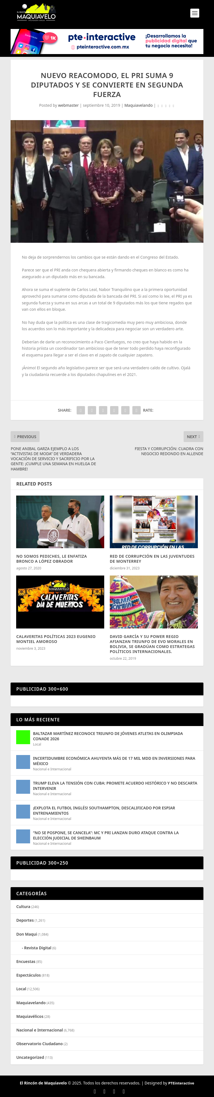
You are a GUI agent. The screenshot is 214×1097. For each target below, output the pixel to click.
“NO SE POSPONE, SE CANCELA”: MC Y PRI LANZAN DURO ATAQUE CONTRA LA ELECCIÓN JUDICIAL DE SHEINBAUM (106, 835)
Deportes (25, 920)
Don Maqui (26, 934)
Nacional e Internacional (52, 769)
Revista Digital (38, 947)
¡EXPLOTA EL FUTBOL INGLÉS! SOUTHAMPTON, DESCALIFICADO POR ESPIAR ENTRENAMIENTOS (104, 810)
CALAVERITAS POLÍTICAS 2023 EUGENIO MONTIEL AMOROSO (56, 639)
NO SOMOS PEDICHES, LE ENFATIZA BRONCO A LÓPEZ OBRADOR (51, 559)
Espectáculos (28, 975)
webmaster (68, 105)
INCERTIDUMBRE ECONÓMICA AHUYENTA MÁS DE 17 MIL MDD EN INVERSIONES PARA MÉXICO (114, 761)
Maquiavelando (138, 105)
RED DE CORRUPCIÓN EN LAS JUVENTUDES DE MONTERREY (152, 559)
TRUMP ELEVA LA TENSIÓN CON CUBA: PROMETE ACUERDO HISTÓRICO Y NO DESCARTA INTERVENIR (115, 785)
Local (37, 744)
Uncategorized (30, 1057)
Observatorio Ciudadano (39, 1043)
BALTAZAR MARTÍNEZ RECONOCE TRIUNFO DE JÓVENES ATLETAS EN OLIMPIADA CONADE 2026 (108, 736)
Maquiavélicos (29, 1016)
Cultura (23, 906)
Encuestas (25, 961)
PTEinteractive (181, 1083)
